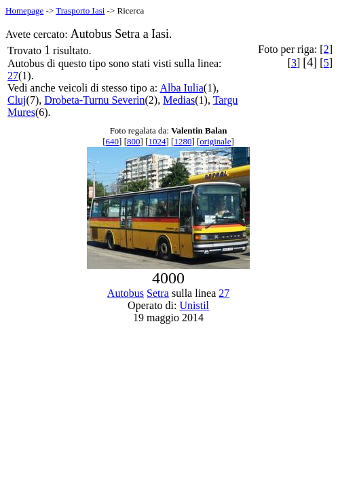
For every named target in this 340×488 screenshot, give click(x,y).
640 (112, 141)
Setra (158, 293)
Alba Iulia (181, 88)
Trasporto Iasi (80, 10)
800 (133, 141)
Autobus (125, 293)
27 (12, 75)
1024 (157, 141)
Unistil (195, 305)
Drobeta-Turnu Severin (94, 100)
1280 (182, 141)
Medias (179, 100)
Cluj (16, 100)
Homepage (24, 10)
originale (215, 141)
